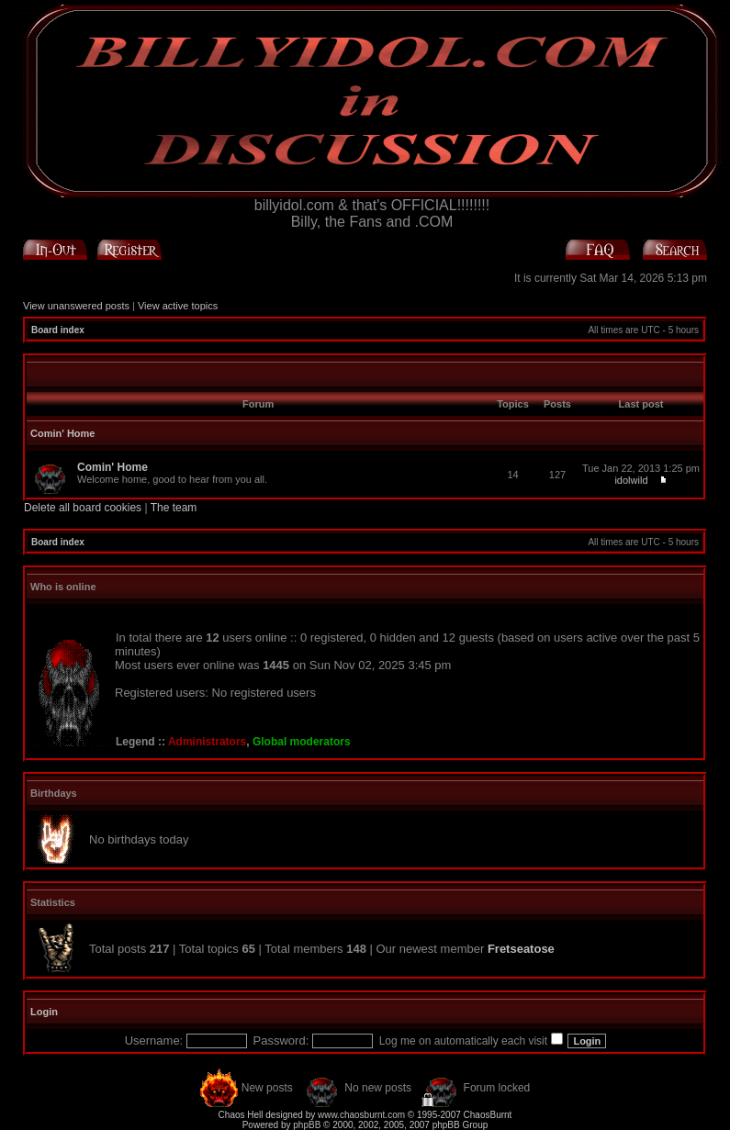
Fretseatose (521, 949)
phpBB (306, 1125)
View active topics (178, 305)
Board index (57, 330)
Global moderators (302, 741)
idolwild (630, 480)
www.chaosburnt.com (361, 1115)
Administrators (207, 741)
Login (44, 1011)
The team (174, 507)
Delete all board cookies (82, 507)
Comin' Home (62, 433)
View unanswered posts (76, 305)
